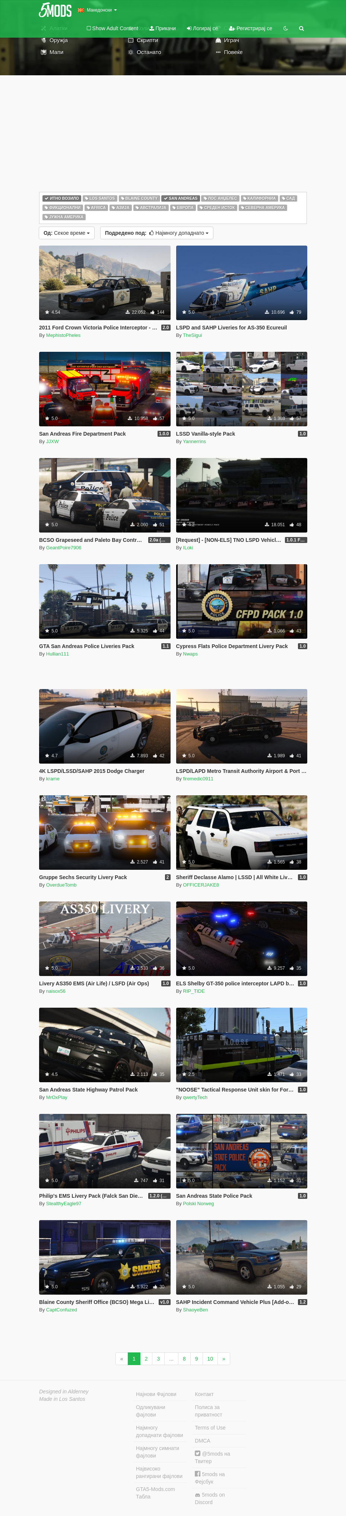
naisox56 (56, 991)
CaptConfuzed (61, 1310)
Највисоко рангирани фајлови (159, 1472)
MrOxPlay (56, 1097)
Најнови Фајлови (156, 1394)
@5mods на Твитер (212, 1457)
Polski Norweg (198, 1203)
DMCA (202, 1441)
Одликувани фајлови (150, 1411)
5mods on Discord (210, 1498)
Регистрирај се (250, 28)
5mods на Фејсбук (210, 1478)
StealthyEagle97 (64, 1203)
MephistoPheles (63, 335)
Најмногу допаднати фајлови (159, 1431)
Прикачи (162, 28)
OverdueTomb (61, 885)
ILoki (188, 547)
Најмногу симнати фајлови (157, 1452)
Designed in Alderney (64, 1392)
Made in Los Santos (62, 1399)
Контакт (204, 1394)
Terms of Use (210, 1428)
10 (210, 1359)
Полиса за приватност (208, 1411)
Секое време (67, 233)
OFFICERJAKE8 (201, 885)
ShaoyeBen (195, 1310)
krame (53, 778)
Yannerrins (194, 441)
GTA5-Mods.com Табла (155, 1493)
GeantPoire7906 (64, 547)
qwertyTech (195, 1097)
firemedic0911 (198, 778)
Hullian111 (57, 654)
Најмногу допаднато (157, 233)
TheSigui (192, 335)
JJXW (52, 441)
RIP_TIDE (194, 991)
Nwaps (190, 654)
